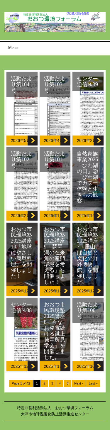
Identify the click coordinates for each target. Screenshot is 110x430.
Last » (93, 383)
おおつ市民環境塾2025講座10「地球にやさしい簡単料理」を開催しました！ (21, 252)
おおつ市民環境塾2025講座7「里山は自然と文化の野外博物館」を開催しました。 (87, 255)
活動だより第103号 (54, 84)
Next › (78, 383)
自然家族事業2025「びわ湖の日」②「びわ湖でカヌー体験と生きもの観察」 (87, 177)
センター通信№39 (87, 81)
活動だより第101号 (54, 159)
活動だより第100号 (87, 310)
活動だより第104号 (21, 84)
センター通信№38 (21, 307)
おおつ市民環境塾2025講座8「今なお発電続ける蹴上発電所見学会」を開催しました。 (54, 331)
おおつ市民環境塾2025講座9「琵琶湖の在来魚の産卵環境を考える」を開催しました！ (54, 255)
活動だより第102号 (21, 159)
